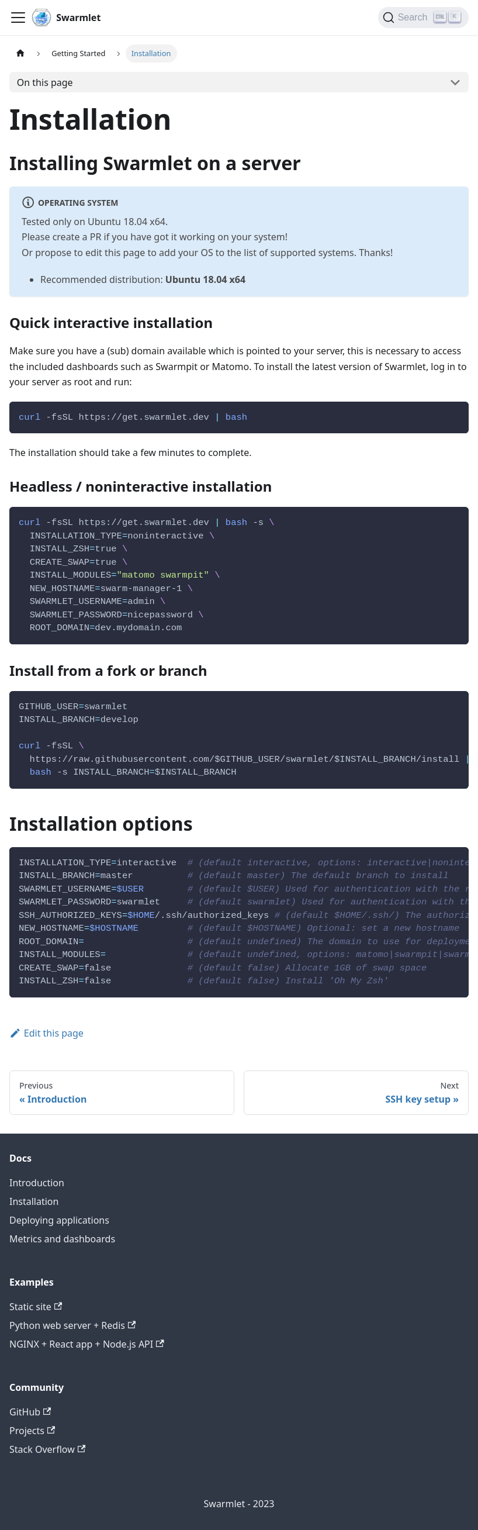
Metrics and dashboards (62, 1238)
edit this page (115, 252)
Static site (35, 1306)
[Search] (423, 17)
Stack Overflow (47, 1449)
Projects (32, 1430)
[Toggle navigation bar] (18, 17)
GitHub (30, 1411)
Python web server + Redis (72, 1325)
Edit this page (46, 1033)
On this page (45, 82)
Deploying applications (59, 1220)
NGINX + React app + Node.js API (86, 1344)
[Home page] (20, 53)
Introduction (36, 1182)
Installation (33, 1201)
